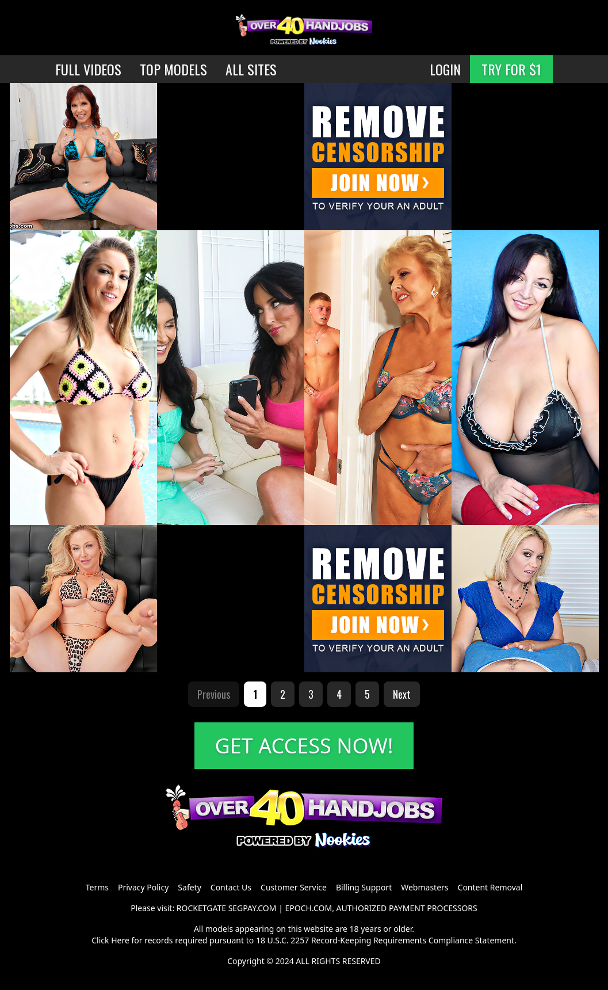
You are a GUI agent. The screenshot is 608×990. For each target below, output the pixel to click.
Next (402, 694)
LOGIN (445, 69)
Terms (97, 887)
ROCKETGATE (201, 908)
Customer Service (294, 887)
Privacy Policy (143, 887)
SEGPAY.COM (252, 908)
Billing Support (364, 887)
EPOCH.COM (308, 908)
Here (120, 940)
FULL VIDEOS (88, 69)
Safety (189, 887)
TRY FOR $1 (511, 69)
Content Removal (490, 887)
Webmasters (424, 887)
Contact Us (231, 887)
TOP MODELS (173, 69)
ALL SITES (251, 69)
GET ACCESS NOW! (304, 746)
